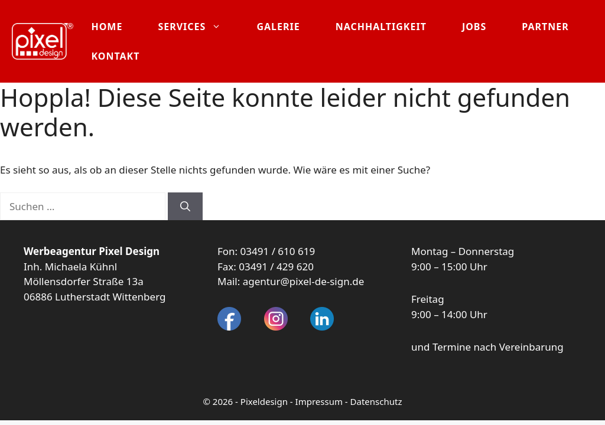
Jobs (474, 26)
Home (106, 26)
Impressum (319, 401)
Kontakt (115, 56)
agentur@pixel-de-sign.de (304, 281)
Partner (545, 26)
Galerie (278, 26)
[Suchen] (185, 206)
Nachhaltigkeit (381, 26)
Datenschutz (376, 401)
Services (198, 26)
